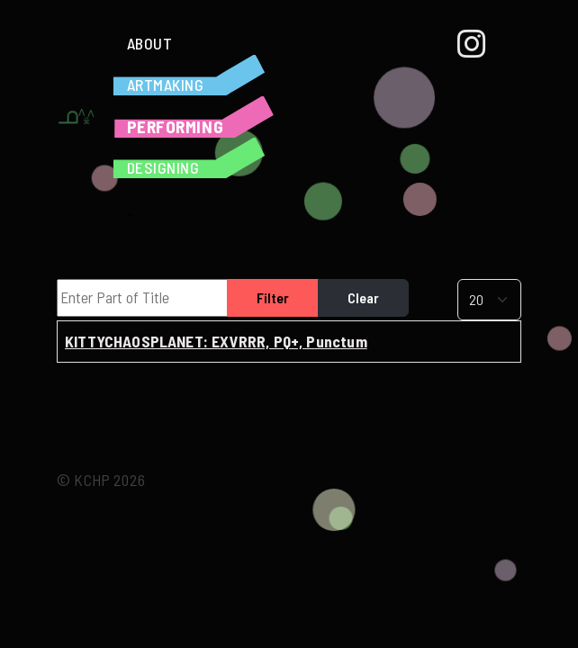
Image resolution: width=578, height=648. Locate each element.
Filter (273, 297)
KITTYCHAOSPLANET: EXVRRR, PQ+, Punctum (216, 341)
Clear (363, 297)
